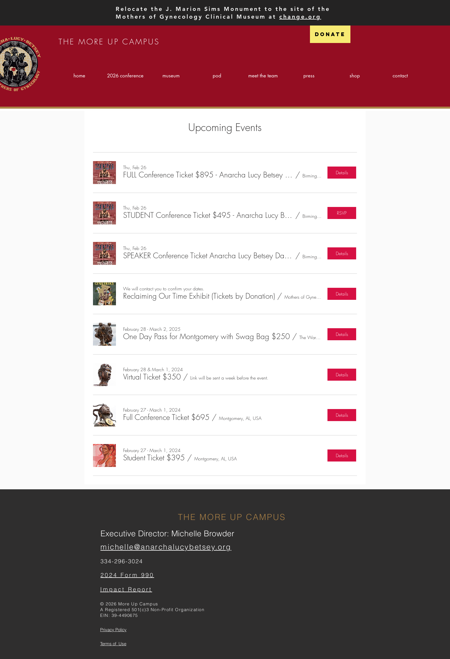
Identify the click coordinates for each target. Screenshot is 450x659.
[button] (208, 175)
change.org (300, 16)
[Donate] (330, 34)
